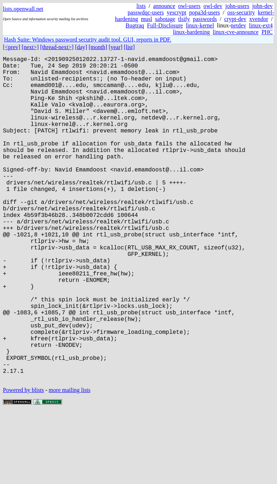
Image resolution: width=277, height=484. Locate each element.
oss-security (241, 12)
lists (141, 6)
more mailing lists (70, 462)
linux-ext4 (261, 25)
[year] (115, 47)
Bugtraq (135, 25)
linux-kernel (200, 25)
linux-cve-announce (236, 32)
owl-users (189, 6)
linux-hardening (191, 32)
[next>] (30, 47)
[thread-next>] (57, 47)
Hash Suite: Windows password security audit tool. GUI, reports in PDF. (87, 39)
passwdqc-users (146, 12)
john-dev (262, 6)
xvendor (258, 19)
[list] (129, 47)
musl (146, 19)
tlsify (184, 19)
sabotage (165, 19)
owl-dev (212, 6)
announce (164, 6)
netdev (238, 25)
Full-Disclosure (165, 25)
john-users (237, 6)
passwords (205, 19)
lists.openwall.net (23, 9)
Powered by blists (23, 462)
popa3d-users (204, 12)
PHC (267, 32)
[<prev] (11, 47)
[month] (98, 47)
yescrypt (176, 12)
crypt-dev (235, 19)
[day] (81, 47)
